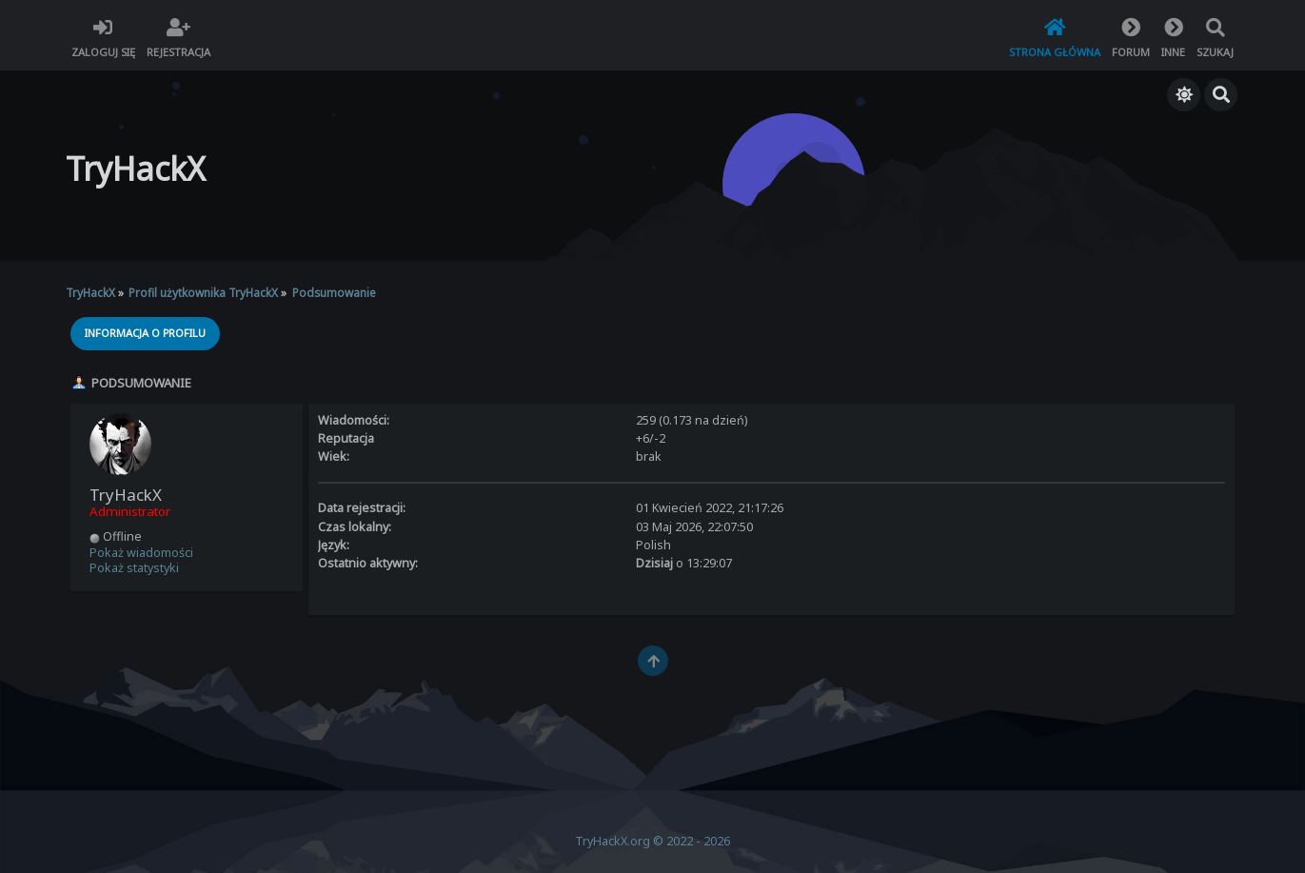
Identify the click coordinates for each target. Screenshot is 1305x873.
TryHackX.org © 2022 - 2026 (652, 841)
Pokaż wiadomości (141, 553)
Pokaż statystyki (134, 568)
